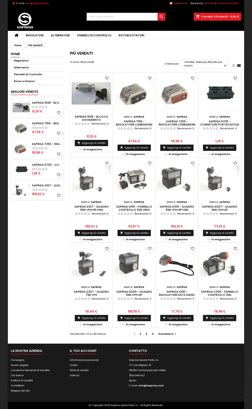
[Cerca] (126, 17)
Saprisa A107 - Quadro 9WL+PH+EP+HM (47, 185)
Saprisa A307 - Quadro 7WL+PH (91, 293)
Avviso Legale (19, 365)
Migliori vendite (24, 91)
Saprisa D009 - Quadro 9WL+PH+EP (134, 293)
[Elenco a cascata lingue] (179, 3)
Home (15, 54)
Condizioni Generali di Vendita (30, 370)
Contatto (138, 350)
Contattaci (17, 385)
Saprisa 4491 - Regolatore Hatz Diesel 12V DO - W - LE (177, 295)
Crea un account (228, 3)
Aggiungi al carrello (91, 143)
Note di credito (79, 370)
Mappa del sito (20, 390)
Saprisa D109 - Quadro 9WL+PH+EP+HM (177, 208)
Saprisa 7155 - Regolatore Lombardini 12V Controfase (47, 123)
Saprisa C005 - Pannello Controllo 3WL (219, 293)
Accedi (209, 3)
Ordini (74, 365)
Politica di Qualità (22, 380)
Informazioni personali (84, 360)
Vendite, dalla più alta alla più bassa (206, 64)
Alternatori (60, 35)
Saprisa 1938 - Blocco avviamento (47, 102)
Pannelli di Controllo (94, 35)
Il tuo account (83, 350)
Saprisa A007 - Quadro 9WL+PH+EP (219, 208)
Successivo (167, 334)
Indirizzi (74, 375)
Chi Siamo (17, 375)
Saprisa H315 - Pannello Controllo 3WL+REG (134, 208)
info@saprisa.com (37, 3)
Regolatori (35, 35)
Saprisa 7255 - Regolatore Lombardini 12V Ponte (47, 144)
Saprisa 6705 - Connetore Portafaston (47, 164)
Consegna (17, 360)
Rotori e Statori (131, 35)
